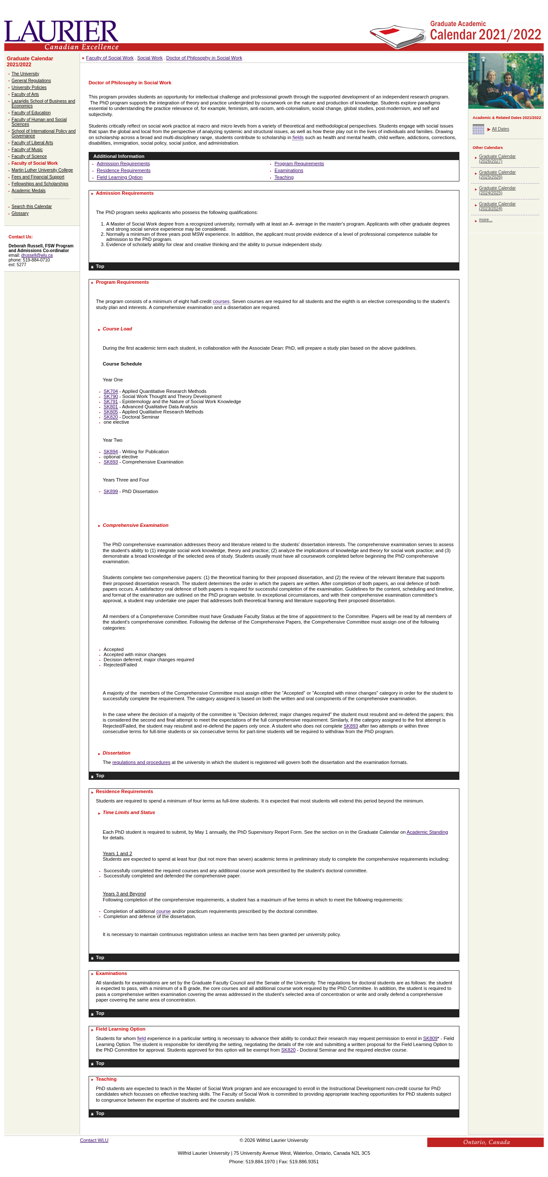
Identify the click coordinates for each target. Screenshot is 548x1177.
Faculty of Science (29, 156)
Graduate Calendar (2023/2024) (497, 206)
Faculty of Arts (25, 94)
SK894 (111, 451)
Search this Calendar (32, 206)
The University (25, 73)
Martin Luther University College (42, 170)
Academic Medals (29, 190)
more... (485, 219)
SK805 (111, 411)
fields (298, 137)
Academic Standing (427, 832)
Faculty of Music (27, 149)
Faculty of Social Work (35, 163)
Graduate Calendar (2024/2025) (497, 190)
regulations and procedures (141, 762)
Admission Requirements (123, 163)
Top (100, 266)
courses (221, 301)
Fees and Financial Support (38, 177)
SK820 (111, 416)
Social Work (149, 57)
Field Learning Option (120, 177)
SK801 (111, 406)
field (141, 1038)
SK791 (111, 401)
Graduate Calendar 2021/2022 (30, 62)
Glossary (20, 213)
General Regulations (31, 80)
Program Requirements (299, 163)
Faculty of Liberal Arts (32, 142)
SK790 (111, 396)
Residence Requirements (124, 170)
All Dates (500, 129)
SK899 (111, 491)
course (163, 911)
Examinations (288, 170)
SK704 (111, 391)
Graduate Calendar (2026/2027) (497, 158)
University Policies (29, 87)
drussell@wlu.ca (37, 255)
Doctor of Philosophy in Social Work (204, 57)
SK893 (111, 461)
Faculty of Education (31, 112)
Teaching (284, 177)
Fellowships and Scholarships (40, 183)
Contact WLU (94, 1140)
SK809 (430, 1038)
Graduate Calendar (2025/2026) (497, 174)
